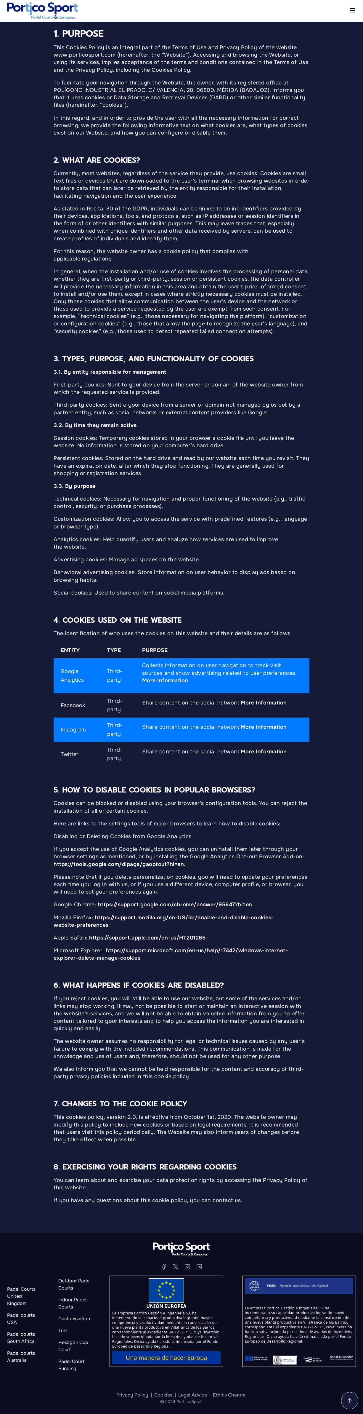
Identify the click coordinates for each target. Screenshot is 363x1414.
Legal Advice (192, 1395)
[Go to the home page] (42, 11)
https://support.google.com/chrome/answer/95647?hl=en (175, 904)
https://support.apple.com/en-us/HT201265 (147, 937)
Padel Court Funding (71, 1365)
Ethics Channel (230, 1395)
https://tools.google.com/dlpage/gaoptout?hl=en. (120, 864)
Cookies (163, 1395)
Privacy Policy (132, 1395)
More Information (165, 680)
